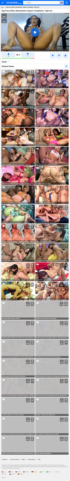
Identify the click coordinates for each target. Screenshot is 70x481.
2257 (39, 459)
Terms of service (14, 459)
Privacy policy (31, 459)
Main (2, 7)
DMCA (23, 459)
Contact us (5, 459)
